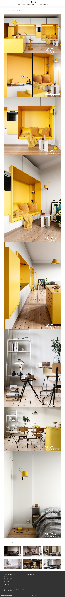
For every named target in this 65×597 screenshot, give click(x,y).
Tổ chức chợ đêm (7, 581)
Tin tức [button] (37, 4)
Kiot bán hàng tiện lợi (7, 579)
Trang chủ (6, 6)
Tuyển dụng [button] (45, 4)
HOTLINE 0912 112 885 (6, 595)
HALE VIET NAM (31, 577)
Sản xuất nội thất (7, 576)
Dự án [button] (33, 4)
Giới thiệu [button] (19, 4)
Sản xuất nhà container (8, 578)
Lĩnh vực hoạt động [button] (26, 4)
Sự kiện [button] (41, 4)
